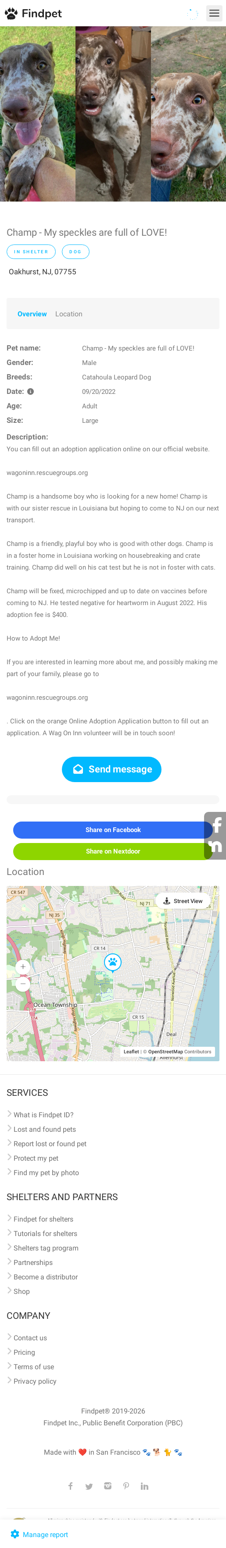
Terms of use (34, 1367)
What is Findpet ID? (44, 1115)
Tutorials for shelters (45, 1233)
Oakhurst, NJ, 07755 (42, 271)
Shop (22, 1291)
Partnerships (33, 1262)
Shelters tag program (46, 1248)
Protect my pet (36, 1158)
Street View (188, 901)
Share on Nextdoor (113, 851)
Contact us (30, 1338)
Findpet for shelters (43, 1219)
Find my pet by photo (46, 1173)
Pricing (24, 1352)
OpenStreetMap (165, 1052)
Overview (32, 314)
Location (69, 314)
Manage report (38, 1534)
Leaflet (131, 1052)
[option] (37, 114)
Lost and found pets (45, 1129)
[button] (106, 953)
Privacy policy (35, 1381)
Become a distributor (46, 1277)
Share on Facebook (113, 830)
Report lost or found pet (50, 1144)
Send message (111, 769)
